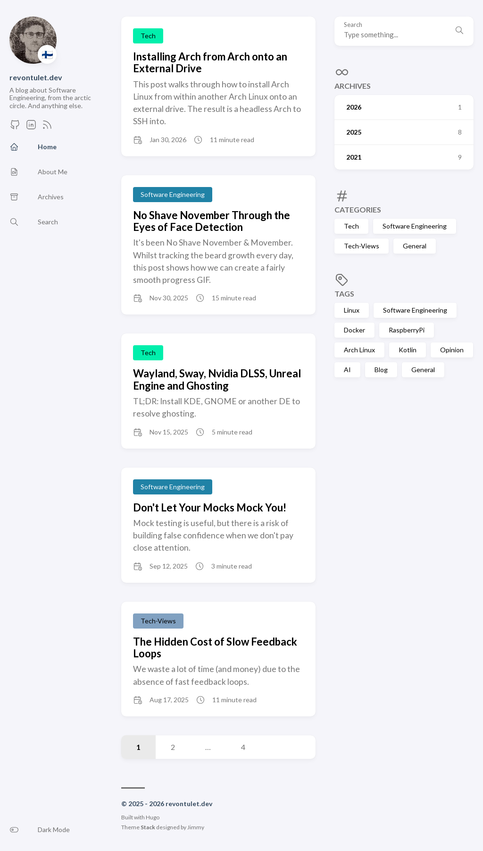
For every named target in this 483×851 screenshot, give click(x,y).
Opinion (452, 350)
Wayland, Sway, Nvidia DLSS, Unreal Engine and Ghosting (217, 379)
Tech (351, 226)
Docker (354, 330)
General (414, 246)
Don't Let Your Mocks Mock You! (209, 507)
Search (353, 24)
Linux (351, 310)
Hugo (152, 817)
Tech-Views (361, 246)
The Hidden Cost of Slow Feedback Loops (215, 647)
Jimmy (195, 827)
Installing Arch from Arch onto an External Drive (210, 62)
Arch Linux (359, 350)
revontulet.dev (35, 77)
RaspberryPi (407, 330)
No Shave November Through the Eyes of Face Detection (211, 221)
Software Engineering (415, 226)
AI (347, 370)
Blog (381, 370)
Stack (148, 827)
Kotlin (407, 350)
